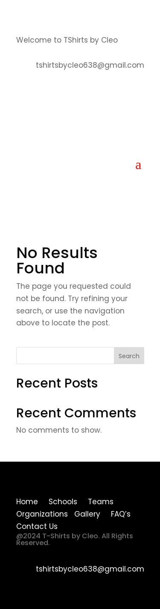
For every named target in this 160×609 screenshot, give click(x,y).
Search (129, 356)
